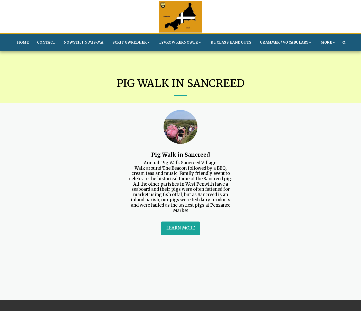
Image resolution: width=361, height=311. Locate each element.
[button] (132, 42)
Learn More (180, 228)
